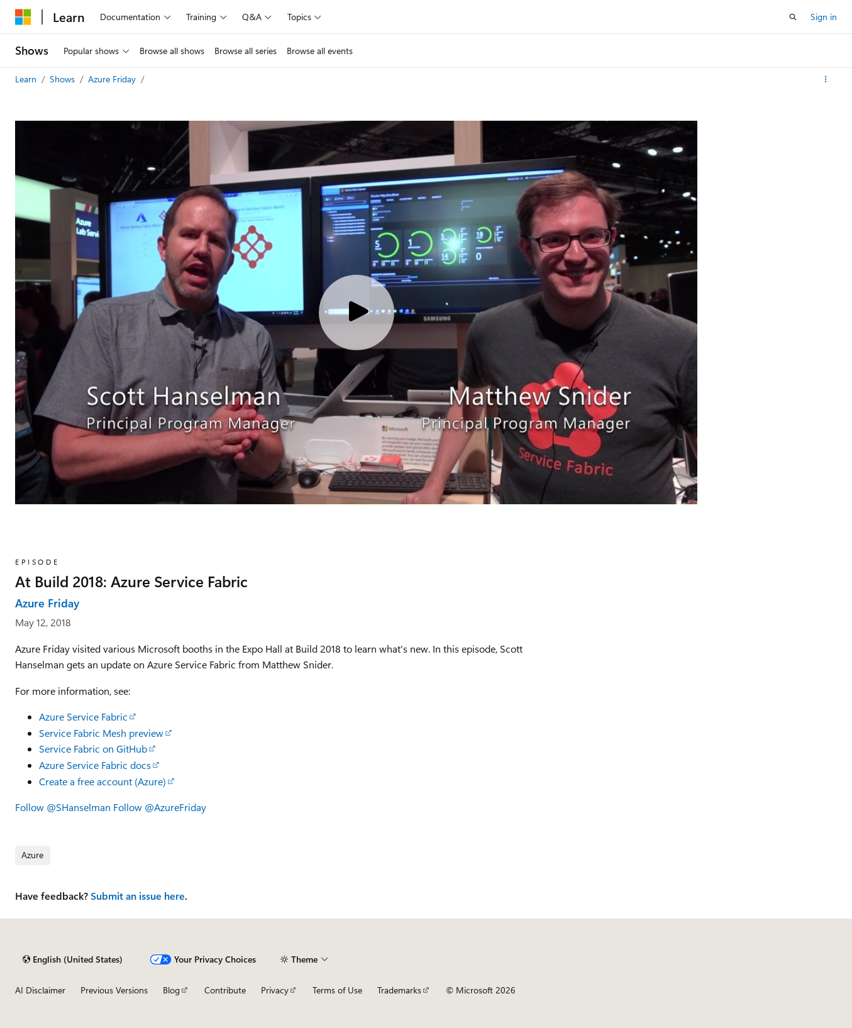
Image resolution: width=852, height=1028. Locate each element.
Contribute (225, 990)
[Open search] (792, 17)
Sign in (824, 17)
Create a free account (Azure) (102, 781)
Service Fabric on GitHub (93, 748)
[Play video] (356, 312)
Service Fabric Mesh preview (101, 732)
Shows (63, 79)
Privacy (275, 990)
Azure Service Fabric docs (95, 764)
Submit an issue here (138, 895)
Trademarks (399, 990)
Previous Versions (114, 990)
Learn (27, 79)
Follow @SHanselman (63, 807)
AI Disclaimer (40, 990)
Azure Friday (113, 79)
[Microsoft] (23, 17)
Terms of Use (337, 990)
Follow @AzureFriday (159, 807)
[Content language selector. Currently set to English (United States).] (72, 959)
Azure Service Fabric (83, 716)
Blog (171, 990)
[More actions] (826, 79)
